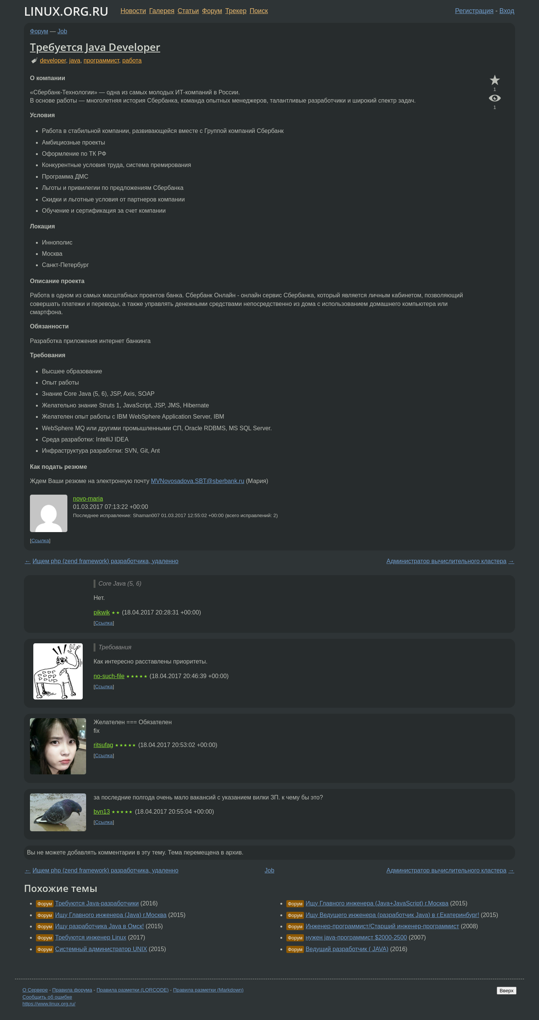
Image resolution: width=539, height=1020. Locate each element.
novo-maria (88, 498)
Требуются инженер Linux (90, 937)
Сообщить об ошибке (47, 997)
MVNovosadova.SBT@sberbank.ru (197, 481)
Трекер (236, 11)
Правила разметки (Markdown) (208, 990)
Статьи (188, 11)
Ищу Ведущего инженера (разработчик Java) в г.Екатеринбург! (392, 915)
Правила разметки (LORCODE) (133, 990)
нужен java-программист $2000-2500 (356, 937)
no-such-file (109, 676)
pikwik (102, 612)
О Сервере (35, 990)
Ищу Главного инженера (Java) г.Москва (111, 915)
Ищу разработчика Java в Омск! (99, 926)
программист (101, 60)
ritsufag (103, 745)
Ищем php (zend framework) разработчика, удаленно (106, 561)
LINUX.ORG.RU (66, 11)
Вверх (507, 990)
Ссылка (40, 540)
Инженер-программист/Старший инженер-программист (382, 926)
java (74, 60)
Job (62, 31)
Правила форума (72, 990)
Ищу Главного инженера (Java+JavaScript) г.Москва (376, 903)
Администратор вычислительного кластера (446, 561)
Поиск (259, 11)
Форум (212, 11)
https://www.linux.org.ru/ (48, 1004)
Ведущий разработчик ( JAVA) (346, 949)
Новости (133, 11)
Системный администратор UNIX (101, 949)
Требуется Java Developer (95, 47)
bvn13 (102, 811)
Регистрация (474, 11)
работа (132, 60)
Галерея (161, 11)
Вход (506, 11)
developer (53, 60)
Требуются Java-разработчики (96, 903)
